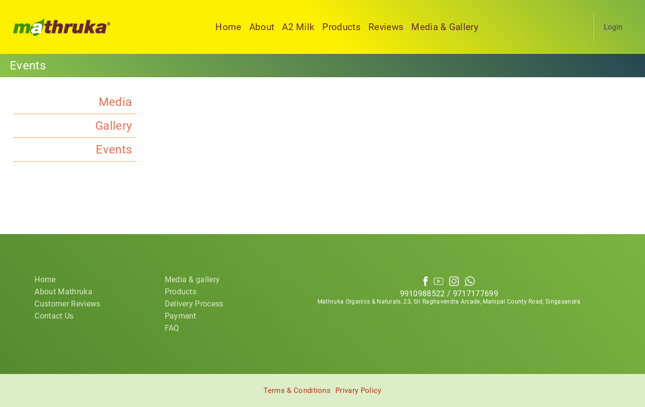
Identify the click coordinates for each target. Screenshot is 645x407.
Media (115, 102)
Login (613, 27)
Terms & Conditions (297, 390)
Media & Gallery (444, 27)
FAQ (172, 328)
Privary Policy (358, 390)
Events (114, 149)
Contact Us (54, 316)
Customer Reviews (67, 303)
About (262, 27)
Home (228, 27)
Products (341, 27)
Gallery (113, 126)
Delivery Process (194, 303)
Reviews (385, 27)
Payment (180, 316)
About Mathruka (63, 291)
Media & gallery (192, 279)
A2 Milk (298, 27)
